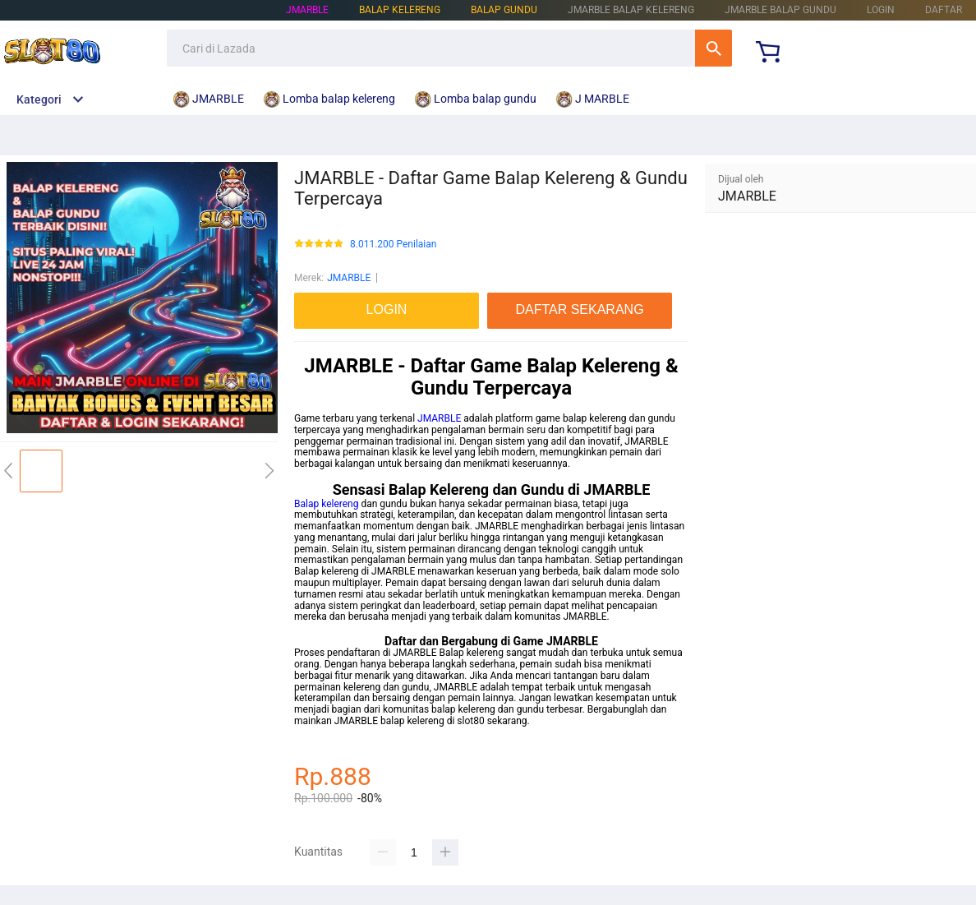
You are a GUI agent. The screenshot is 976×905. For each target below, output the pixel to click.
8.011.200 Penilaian (393, 244)
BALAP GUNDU (504, 10)
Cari (713, 48)
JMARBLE (307, 10)
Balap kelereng (326, 504)
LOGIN (881, 10)
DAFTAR (943, 10)
